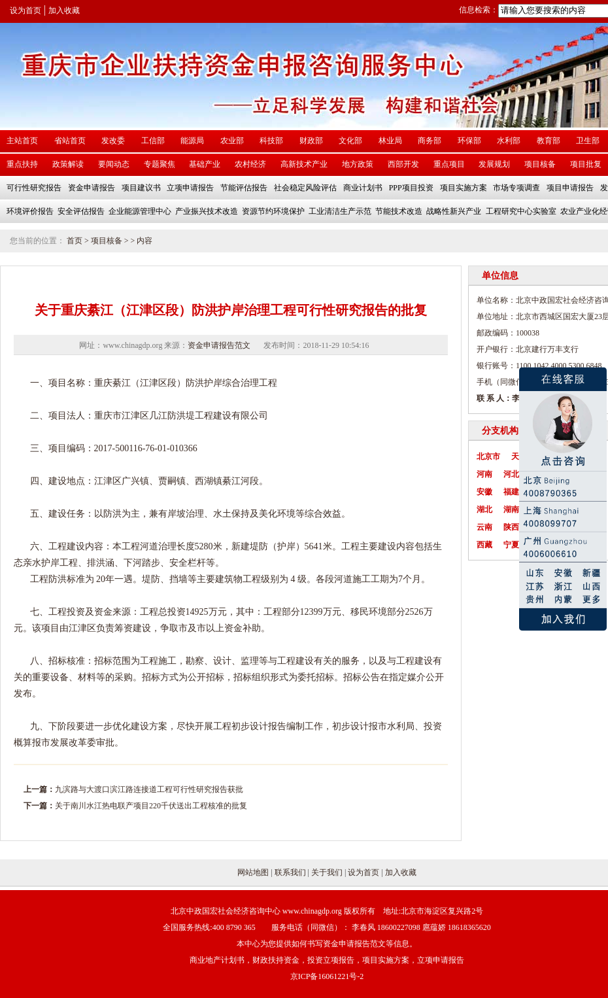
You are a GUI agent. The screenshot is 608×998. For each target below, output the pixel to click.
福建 (511, 491)
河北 (511, 474)
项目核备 (106, 240)
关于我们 (327, 872)
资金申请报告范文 (219, 345)
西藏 (484, 544)
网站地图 (253, 872)
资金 (103, 612)
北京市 (488, 456)
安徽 (484, 491)
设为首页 (25, 10)
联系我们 (290, 872)
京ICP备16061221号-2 (327, 976)
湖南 (511, 509)
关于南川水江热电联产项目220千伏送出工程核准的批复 (151, 805)
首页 (74, 240)
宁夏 (511, 544)
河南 (484, 474)
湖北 (484, 509)
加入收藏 (64, 10)
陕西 (511, 527)
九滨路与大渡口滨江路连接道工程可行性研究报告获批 (149, 789)
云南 (484, 527)
